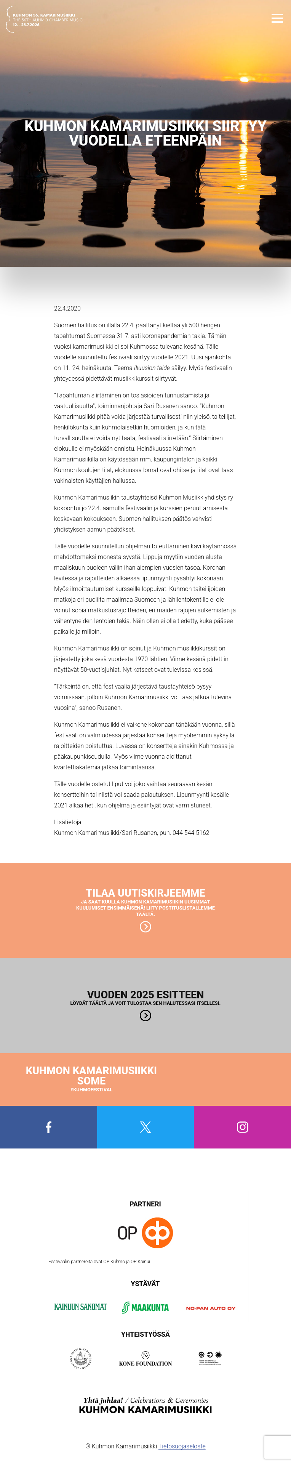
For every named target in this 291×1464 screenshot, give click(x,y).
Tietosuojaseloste (182, 1446)
